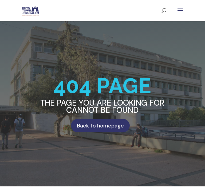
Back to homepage (100, 125)
